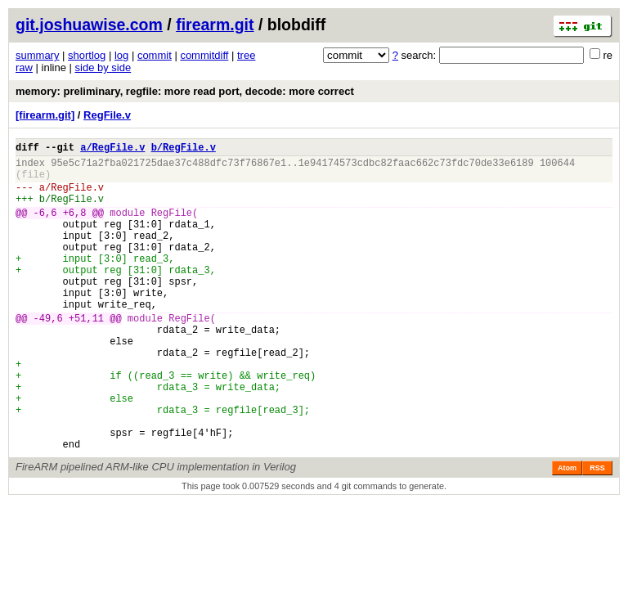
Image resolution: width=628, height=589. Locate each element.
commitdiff (204, 55)
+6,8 (75, 227)
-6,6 (45, 227)
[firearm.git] (45, 115)
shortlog (86, 55)
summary (37, 55)
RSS (597, 532)
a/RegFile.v (112, 149)
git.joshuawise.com (89, 25)
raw (24, 67)
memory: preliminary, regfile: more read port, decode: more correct (185, 91)
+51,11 (86, 355)
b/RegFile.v (183, 149)
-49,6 (48, 355)
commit (154, 55)
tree (246, 55)
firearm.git (214, 25)
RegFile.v (107, 115)
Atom (567, 532)
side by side (103, 67)
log (121, 55)
